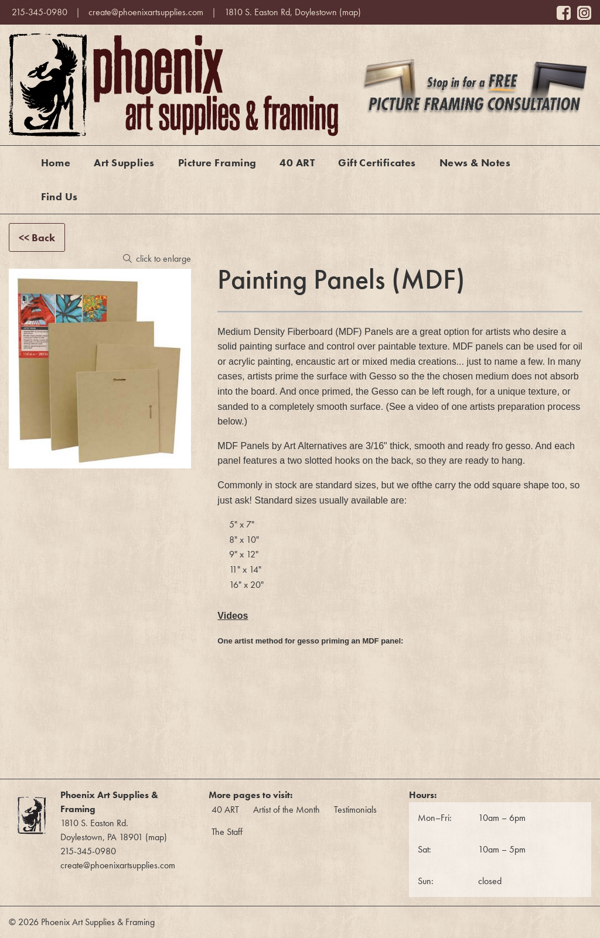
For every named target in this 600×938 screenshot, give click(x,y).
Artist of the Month (286, 809)
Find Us (59, 196)
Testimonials (355, 809)
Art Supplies (124, 162)
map (350, 12)
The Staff (227, 832)
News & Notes (474, 162)
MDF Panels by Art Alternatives (282, 446)
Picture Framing (217, 162)
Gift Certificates (377, 162)
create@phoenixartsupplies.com (145, 12)
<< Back (37, 237)
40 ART (297, 162)
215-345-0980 (39, 12)
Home (56, 162)
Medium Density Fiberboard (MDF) (289, 332)
